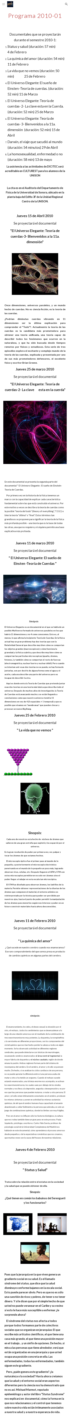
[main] (35, 15)
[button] (3, 4)
